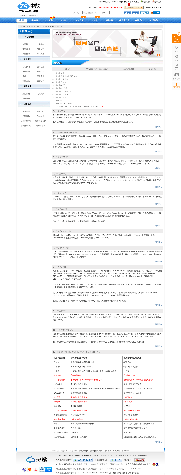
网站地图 (26, 71)
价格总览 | (126, 2)
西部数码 (103, 464)
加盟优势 (40, 49)
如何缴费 (82, 451)
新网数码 (78, 464)
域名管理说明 (128, 69)
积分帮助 (26, 98)
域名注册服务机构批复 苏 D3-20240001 (72, 473)
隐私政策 (125, 451)
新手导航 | (103, 2)
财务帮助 (26, 94)
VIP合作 (90, 451)
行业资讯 (40, 76)
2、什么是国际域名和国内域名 (64, 76)
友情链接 (26, 81)
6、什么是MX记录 (59, 88)
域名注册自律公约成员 (86, 469)
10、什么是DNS (59, 100)
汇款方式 (40, 94)
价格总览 (40, 116)
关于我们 (64, 451)
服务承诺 (73, 451)
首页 (28, 26)
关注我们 (158, 2)
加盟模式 (26, 44)
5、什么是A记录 (59, 85)
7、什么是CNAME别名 (61, 91)
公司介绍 (26, 67)
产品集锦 (40, 44)
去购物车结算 (133, 7)
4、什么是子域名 (59, 82)
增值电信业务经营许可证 (66, 469)
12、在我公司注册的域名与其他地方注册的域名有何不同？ (76, 107)
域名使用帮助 (26, 121)
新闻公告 (26, 76)
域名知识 (66, 69)
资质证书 (40, 81)
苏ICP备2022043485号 (104, 469)
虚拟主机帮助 (40, 121)
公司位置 (40, 67)
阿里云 (86, 464)
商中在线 (94, 464)
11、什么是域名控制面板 (62, 103)
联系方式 (40, 71)
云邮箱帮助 (40, 126)
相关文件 (116, 451)
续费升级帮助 (26, 126)
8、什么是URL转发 (60, 94)
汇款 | (119, 2)
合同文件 (40, 112)
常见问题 (40, 54)
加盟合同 (26, 54)
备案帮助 (26, 116)
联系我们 (55, 451)
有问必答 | (136, 2)
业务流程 (26, 112)
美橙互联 (113, 464)
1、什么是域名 (58, 73)
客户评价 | (112, 2)
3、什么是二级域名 (60, 79)
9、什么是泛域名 (59, 97)
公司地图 (107, 451)
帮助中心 (37, 26)
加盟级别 (26, 49)
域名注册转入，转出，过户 (97, 69)
